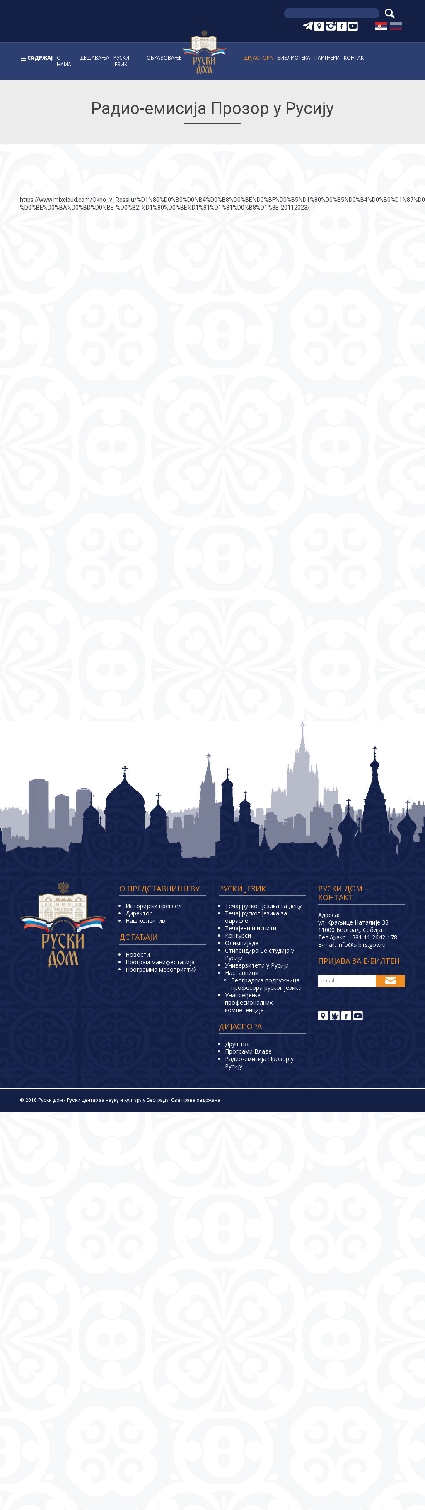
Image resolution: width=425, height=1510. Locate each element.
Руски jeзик (121, 61)
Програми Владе (248, 1051)
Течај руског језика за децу (263, 906)
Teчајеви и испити (250, 928)
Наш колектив (145, 921)
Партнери (327, 57)
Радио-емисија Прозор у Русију (259, 1062)
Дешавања (94, 57)
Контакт (355, 57)
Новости (138, 954)
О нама (64, 61)
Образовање (164, 57)
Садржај (40, 57)
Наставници (241, 973)
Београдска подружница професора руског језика (266, 984)
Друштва (237, 1044)
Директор (139, 913)
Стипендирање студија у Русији (259, 954)
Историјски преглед (153, 906)
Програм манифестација (160, 962)
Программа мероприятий (161, 969)
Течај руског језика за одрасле (256, 917)
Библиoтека (293, 57)
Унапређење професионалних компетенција (249, 1002)
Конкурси (238, 935)
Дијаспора (258, 57)
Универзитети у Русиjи (257, 965)
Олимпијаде (241, 943)
